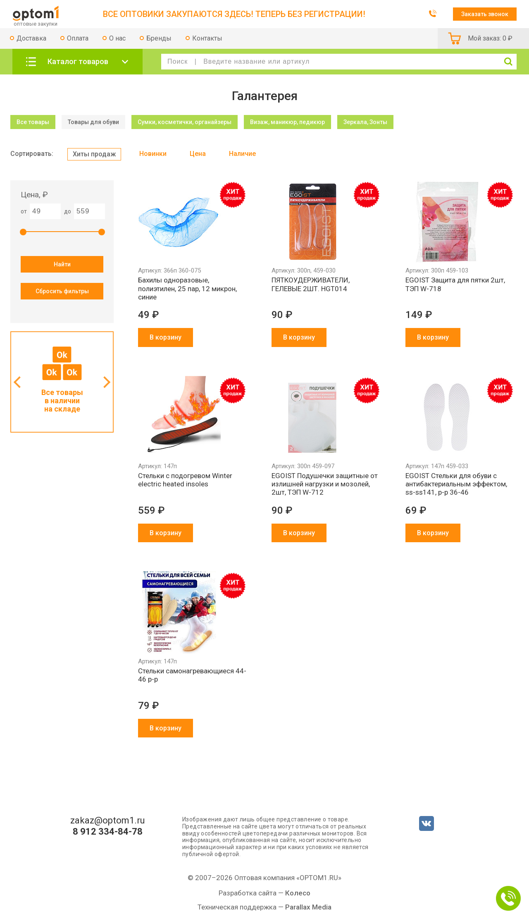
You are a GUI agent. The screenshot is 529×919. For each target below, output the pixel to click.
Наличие (242, 154)
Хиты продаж (94, 154)
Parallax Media (308, 907)
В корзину (165, 337)
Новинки (153, 154)
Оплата (77, 38)
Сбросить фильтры (62, 291)
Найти (62, 264)
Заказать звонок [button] (484, 14)
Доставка (31, 38)
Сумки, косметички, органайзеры (184, 122)
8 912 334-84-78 (108, 831)
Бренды (159, 38)
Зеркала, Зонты (365, 122)
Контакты (207, 38)
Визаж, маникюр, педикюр (287, 122)
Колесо (297, 893)
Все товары (33, 122)
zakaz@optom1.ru (107, 820)
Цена (198, 154)
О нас (117, 38)
